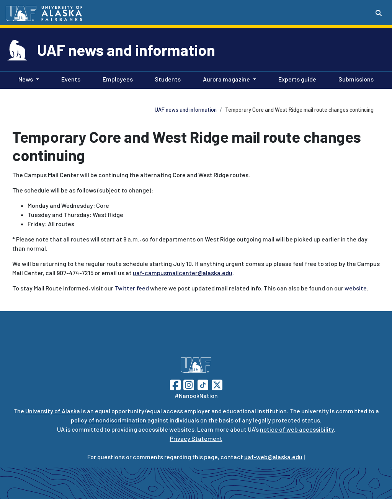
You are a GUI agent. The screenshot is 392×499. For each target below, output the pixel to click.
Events (69, 78)
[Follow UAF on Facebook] (175, 384)
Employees (116, 78)
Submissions (354, 78)
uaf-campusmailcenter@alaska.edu (182, 272)
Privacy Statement (196, 438)
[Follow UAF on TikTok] (203, 384)
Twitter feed (131, 288)
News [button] (25, 79)
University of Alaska (52, 410)
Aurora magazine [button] (226, 79)
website (356, 288)
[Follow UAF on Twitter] (217, 384)
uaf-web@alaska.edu (273, 456)
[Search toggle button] (378, 13)
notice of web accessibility (297, 429)
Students (166, 78)
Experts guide (295, 78)
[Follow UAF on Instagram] (188, 384)
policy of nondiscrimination (108, 420)
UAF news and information (126, 50)
